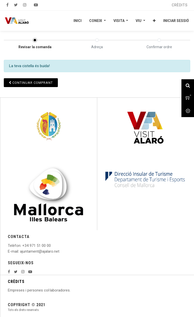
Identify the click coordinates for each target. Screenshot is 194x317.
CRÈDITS (16, 281)
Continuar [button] (31, 83)
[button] (154, 21)
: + (22, 245)
